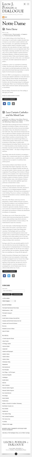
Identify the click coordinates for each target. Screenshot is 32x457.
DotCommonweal (6, 367)
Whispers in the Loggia (7, 424)
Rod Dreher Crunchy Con (7, 406)
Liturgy (10, 34)
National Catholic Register (8, 387)
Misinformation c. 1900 (7, 310)
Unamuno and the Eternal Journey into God (11, 320)
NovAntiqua (5, 395)
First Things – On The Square (8, 372)
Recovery (4, 326)
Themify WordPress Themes (20, 450)
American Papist (5, 346)
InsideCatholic (5, 380)
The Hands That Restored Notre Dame (10, 307)
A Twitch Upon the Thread (8, 338)
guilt (9, 119)
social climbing (19, 122)
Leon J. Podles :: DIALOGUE (15, 448)
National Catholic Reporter (8, 390)
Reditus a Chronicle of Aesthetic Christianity (12, 403)
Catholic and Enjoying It (7, 351)
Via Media (4, 421)
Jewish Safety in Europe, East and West (10, 318)
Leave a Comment (9, 99)
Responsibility (5, 120)
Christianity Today (6, 361)
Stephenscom (5, 411)
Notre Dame (11, 29)
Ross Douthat (5, 408)
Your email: (4, 288)
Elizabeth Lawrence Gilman (8, 328)
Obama (13, 122)
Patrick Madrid (5, 398)
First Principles (5, 369)
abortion (5, 34)
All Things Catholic (6, 343)
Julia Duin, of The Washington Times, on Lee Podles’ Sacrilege (16, 432)
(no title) (4, 315)
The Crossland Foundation (8, 416)
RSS (6, 17)
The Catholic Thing (6, 413)
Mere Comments (5, 385)
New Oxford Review (6, 393)
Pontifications (5, 400)
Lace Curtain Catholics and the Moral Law (17, 114)
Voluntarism (13, 120)
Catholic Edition (5, 356)
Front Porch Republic (7, 374)
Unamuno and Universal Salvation (9, 323)
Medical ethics (15, 119)
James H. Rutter (5, 331)
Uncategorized (16, 34)
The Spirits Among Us (7, 313)
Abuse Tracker (5, 341)
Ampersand (4, 349)
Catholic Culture (5, 354)
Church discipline (9, 36)
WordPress (12, 450)
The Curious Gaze (6, 419)
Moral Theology (23, 119)
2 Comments (24, 34)
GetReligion (5, 377)
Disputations (5, 364)
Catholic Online (5, 359)
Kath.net (4, 382)
